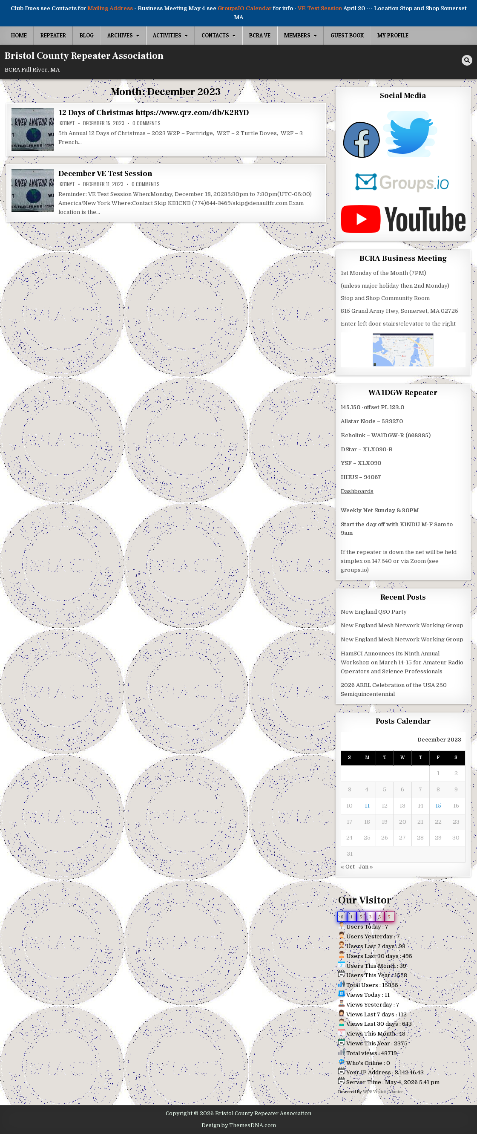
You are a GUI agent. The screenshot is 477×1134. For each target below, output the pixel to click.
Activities (167, 35)
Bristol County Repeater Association (84, 56)
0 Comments (146, 123)
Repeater (53, 35)
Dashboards (357, 491)
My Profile (392, 35)
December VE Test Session (105, 174)
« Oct (348, 866)
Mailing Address (110, 8)
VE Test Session (320, 8)
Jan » (366, 866)
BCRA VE (259, 35)
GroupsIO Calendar (245, 8)
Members (297, 35)
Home (19, 35)
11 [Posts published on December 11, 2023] (367, 805)
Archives (120, 35)
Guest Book (347, 35)
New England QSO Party (374, 612)
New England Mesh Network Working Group (402, 625)
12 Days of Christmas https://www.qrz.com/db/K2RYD (153, 113)
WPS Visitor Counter (383, 1091)
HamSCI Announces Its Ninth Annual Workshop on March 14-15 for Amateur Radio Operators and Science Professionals (402, 662)
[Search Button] (467, 60)
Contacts (215, 35)
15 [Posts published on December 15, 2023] (438, 805)
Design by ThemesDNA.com (238, 1125)
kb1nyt (67, 123)
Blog (87, 35)
